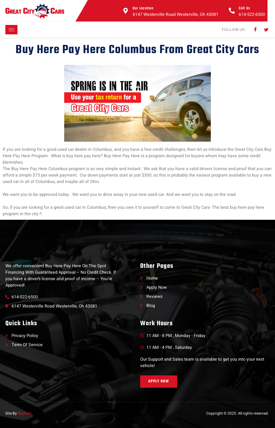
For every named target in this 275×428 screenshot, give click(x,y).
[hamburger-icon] (11, 29)
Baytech (24, 413)
